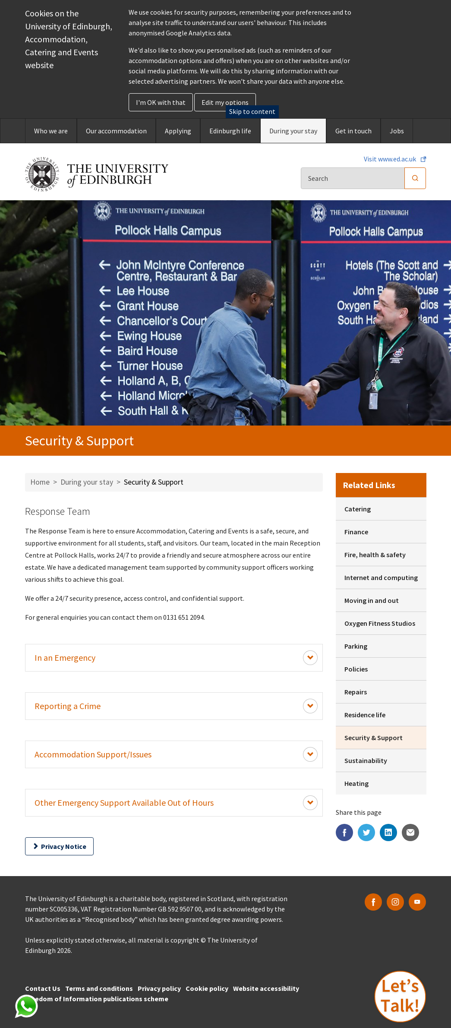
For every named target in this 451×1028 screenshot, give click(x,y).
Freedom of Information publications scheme (96, 998)
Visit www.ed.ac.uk (390, 159)
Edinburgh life (230, 130)
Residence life (364, 714)
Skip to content (252, 111)
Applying (178, 130)
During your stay (293, 130)
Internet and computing (381, 577)
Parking (355, 646)
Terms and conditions (99, 988)
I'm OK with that (161, 102)
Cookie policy (207, 988)
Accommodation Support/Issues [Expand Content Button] (176, 754)
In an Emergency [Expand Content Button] (176, 657)
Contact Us (42, 988)
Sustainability (365, 760)
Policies (356, 669)
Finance (356, 531)
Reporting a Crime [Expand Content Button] (176, 706)
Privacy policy (159, 988)
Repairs (355, 691)
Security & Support (373, 737)
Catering (357, 509)
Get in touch (353, 130)
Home (40, 482)
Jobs (397, 130)
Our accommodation (116, 130)
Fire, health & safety (375, 554)
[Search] (352, 178)
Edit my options (225, 102)
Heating (356, 783)
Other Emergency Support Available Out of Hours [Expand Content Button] (176, 802)
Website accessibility (266, 988)
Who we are (51, 130)
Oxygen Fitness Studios (379, 623)
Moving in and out (371, 600)
